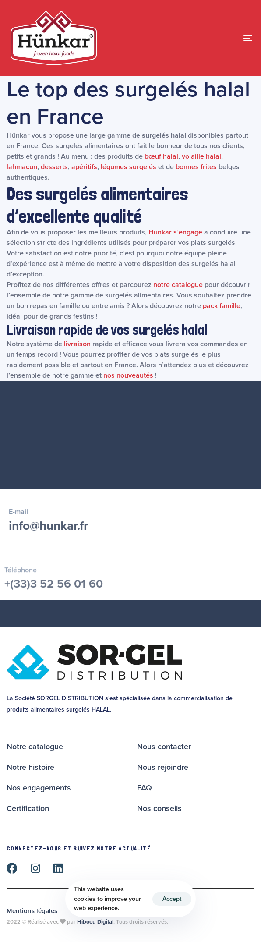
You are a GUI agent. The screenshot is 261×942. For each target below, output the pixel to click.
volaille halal (201, 156)
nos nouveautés (128, 375)
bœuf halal (161, 156)
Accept (171, 899)
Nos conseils (159, 808)
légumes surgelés (128, 167)
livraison (77, 344)
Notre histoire (30, 767)
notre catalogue (178, 284)
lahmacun (22, 167)
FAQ (144, 788)
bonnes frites (196, 167)
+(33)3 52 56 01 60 (53, 588)
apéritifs (84, 167)
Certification (28, 808)
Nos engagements (39, 788)
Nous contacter (164, 746)
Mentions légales (32, 911)
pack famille (221, 305)
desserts (54, 167)
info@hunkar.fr (48, 528)
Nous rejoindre (162, 767)
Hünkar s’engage (175, 232)
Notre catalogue (35, 746)
